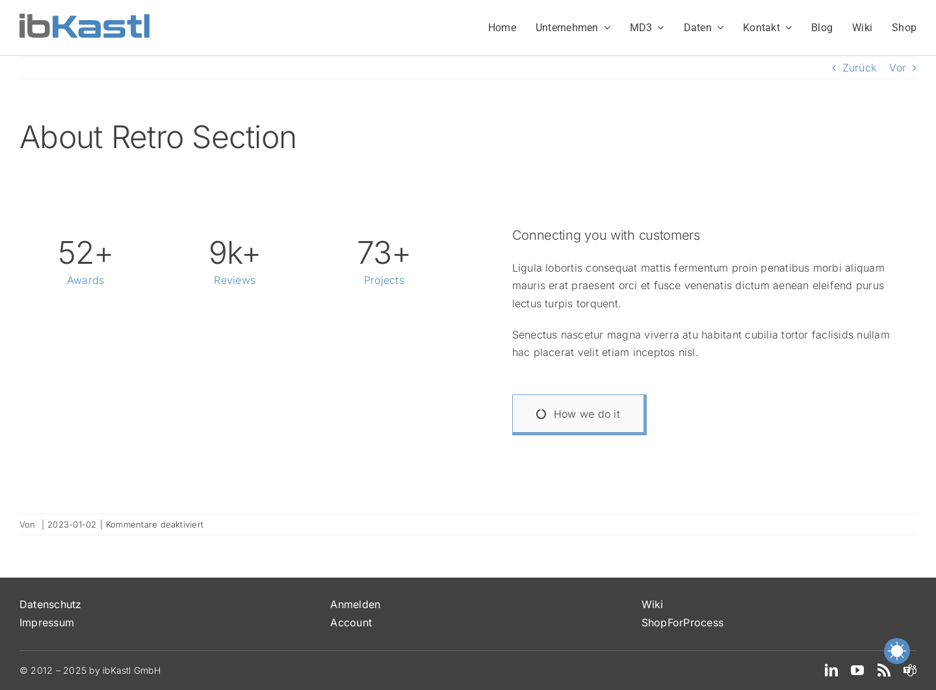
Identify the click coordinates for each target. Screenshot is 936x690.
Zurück (859, 67)
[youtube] (857, 670)
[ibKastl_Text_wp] (85, 18)
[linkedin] (831, 670)
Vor (897, 67)
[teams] (910, 670)
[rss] (884, 670)
